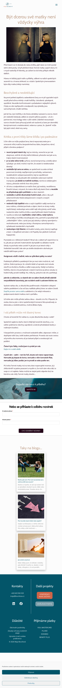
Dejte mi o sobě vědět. (12, 349)
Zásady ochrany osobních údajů (17, 632)
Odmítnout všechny (31, 678)
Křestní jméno (6, 419)
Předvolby (31, 683)
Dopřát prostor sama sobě (14, 291)
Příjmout (31, 672)
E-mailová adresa (7, 411)
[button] (56, 4)
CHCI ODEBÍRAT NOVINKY (31, 431)
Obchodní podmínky (17, 627)
